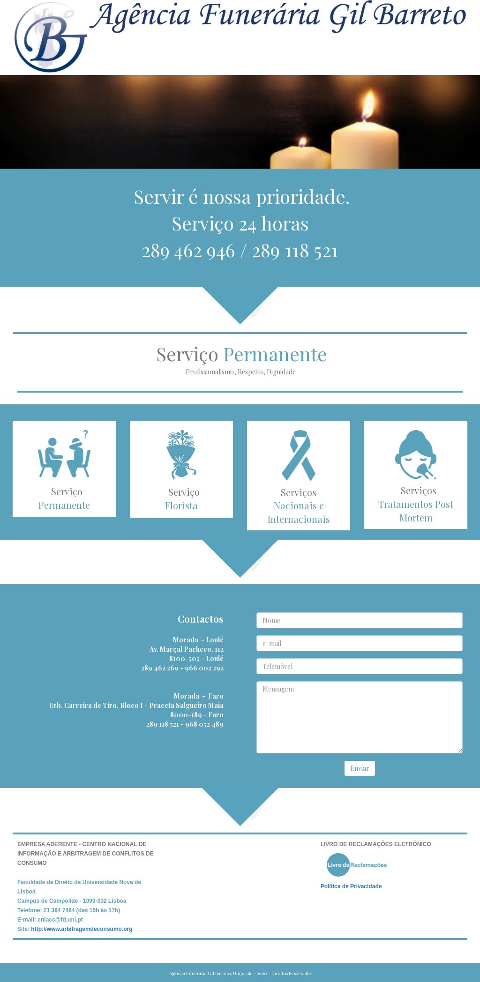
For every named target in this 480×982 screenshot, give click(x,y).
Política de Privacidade (351, 886)
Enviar (359, 768)
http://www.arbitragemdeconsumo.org (81, 929)
